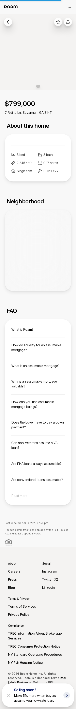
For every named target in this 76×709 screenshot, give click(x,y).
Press (12, 579)
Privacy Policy (18, 614)
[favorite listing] (58, 22)
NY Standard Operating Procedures (35, 654)
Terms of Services (22, 606)
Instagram (49, 571)
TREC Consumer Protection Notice (34, 646)
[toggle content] (38, 329)
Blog (11, 588)
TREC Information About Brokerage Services (35, 635)
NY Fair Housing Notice (25, 663)
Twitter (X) (50, 579)
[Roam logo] (11, 7)
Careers (14, 571)
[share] (68, 22)
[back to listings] (8, 22)
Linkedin (48, 588)
